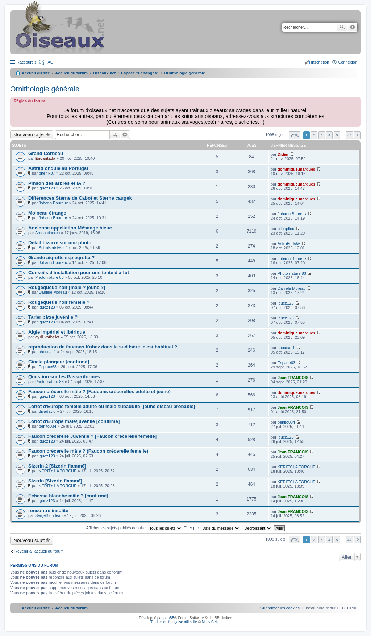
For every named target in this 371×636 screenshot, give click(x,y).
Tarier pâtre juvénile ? (53, 317)
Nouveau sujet (29, 134)
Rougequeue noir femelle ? (58, 302)
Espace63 (48, 366)
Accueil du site (36, 73)
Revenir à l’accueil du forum (39, 551)
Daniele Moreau (53, 292)
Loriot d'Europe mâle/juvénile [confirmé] (74, 421)
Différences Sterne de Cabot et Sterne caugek (80, 198)
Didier (283, 154)
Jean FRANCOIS (293, 377)
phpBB (168, 618)
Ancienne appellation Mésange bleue (70, 228)
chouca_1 (47, 352)
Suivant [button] (357, 135)
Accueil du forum (71, 73)
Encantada (45, 158)
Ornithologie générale (44, 89)
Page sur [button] (294, 135)
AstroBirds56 (50, 247)
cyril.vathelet (47, 337)
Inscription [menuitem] (320, 62)
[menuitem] (280, 608)
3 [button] (322, 135)
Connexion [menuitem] (347, 62)
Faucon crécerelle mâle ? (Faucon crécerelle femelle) (88, 451)
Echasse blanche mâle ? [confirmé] (68, 495)
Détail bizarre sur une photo (59, 242)
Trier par (212, 528)
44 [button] (349, 135)
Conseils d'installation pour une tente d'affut (78, 272)
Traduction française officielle (173, 622)
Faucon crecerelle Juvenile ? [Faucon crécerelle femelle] (92, 436)
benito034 (47, 426)
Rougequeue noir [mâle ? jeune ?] (66, 287)
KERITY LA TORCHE (58, 471)
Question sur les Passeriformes (64, 376)
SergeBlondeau (49, 515)
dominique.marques (297, 169)
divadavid (47, 411)
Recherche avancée (352, 27)
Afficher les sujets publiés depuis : (134, 528)
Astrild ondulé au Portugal (58, 168)
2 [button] (314, 135)
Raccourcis (26, 62)
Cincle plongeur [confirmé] (58, 361)
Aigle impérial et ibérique (56, 332)
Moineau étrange (47, 213)
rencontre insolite (48, 510)
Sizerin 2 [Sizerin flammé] (57, 466)
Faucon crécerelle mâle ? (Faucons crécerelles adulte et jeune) (99, 391)
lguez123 (47, 188)
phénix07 (47, 173)
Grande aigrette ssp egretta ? (61, 257)
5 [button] (337, 135)
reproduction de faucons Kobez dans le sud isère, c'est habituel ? (102, 347)
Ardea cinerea (47, 233)
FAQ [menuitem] (49, 62)
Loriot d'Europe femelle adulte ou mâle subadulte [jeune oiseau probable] (111, 406)
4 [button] (329, 135)
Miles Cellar (211, 622)
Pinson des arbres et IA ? (57, 183)
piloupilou (286, 229)
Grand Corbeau (45, 153)
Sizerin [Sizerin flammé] (55, 481)
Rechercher (342, 27)
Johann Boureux (53, 203)
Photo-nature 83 (49, 277)
